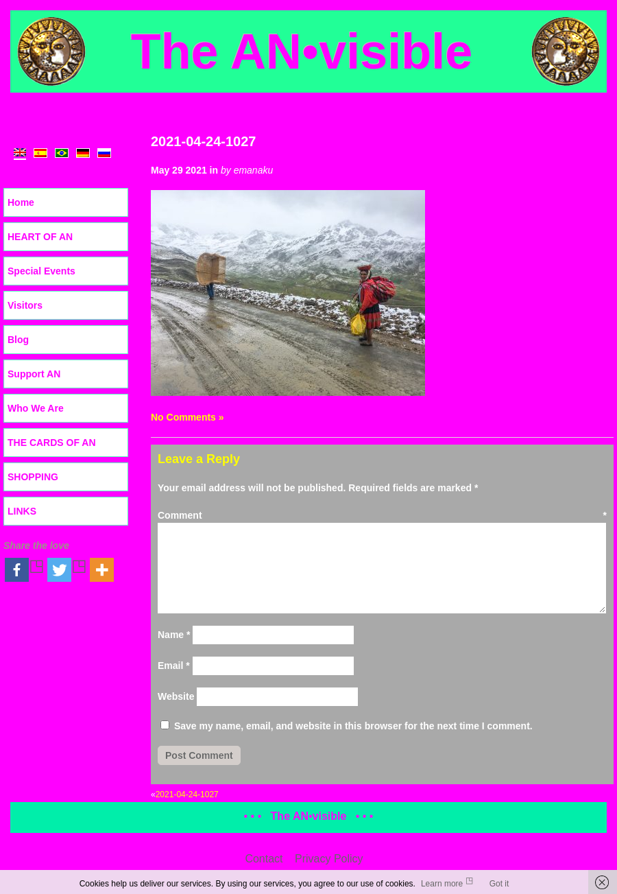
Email (174, 665)
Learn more (442, 884)
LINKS (22, 511)
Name (174, 634)
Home (21, 202)
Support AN (34, 373)
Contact (263, 858)
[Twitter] (67, 570)
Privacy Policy (329, 858)
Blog (18, 339)
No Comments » (187, 417)
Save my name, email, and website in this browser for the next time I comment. (353, 725)
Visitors (25, 305)
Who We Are (36, 408)
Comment (382, 515)
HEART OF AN (40, 236)
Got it (499, 884)
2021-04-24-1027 (203, 141)
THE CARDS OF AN (52, 442)
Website (176, 696)
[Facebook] (25, 570)
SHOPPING (33, 476)
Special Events (41, 271)
